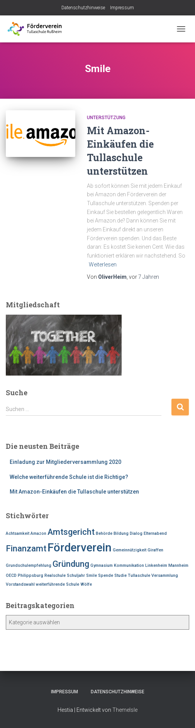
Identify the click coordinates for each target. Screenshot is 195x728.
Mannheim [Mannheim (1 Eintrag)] (178, 565)
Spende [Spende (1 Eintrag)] (105, 575)
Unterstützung (106, 117)
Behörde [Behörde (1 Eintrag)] (104, 533)
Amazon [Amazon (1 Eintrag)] (38, 533)
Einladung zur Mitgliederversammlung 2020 (65, 462)
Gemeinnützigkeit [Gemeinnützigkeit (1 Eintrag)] (129, 550)
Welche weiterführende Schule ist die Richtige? (69, 477)
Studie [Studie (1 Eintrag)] (120, 575)
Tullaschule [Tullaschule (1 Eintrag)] (139, 575)
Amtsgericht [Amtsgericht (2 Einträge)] (71, 532)
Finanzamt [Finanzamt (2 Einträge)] (26, 548)
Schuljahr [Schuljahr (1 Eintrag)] (76, 575)
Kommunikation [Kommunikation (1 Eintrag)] (129, 565)
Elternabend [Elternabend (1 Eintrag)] (155, 533)
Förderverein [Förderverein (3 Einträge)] (79, 547)
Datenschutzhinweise (83, 7)
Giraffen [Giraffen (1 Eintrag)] (155, 550)
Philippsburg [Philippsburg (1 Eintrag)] (30, 575)
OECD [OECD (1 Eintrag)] (11, 575)
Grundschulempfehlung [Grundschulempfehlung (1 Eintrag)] (28, 565)
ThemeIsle (124, 710)
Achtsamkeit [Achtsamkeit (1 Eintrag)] (17, 533)
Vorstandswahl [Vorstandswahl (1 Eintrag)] (20, 584)
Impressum (122, 7)
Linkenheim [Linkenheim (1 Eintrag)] (156, 565)
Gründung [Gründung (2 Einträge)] (71, 564)
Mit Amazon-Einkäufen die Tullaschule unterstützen (74, 492)
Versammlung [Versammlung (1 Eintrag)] (164, 575)
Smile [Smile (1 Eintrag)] (91, 575)
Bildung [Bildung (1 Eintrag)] (121, 533)
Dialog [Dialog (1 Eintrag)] (136, 533)
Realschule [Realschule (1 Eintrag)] (55, 575)
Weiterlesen (103, 264)
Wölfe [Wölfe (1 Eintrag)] (86, 584)
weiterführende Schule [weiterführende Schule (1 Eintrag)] (57, 584)
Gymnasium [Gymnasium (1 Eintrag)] (101, 565)
